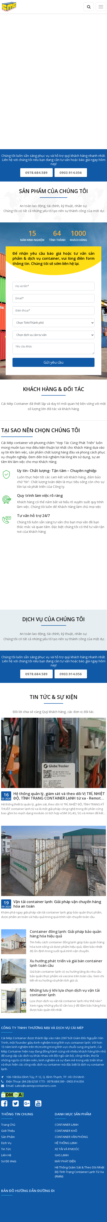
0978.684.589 (36, 172)
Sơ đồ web (8, 1161)
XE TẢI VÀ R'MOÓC (67, 1149)
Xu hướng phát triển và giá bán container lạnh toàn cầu (66, 963)
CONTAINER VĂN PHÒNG (71, 1137)
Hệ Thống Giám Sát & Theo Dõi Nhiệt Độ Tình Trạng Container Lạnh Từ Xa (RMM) (79, 1171)
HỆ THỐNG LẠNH (66, 1143)
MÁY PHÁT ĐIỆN (65, 1161)
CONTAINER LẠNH (66, 1125)
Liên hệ (6, 1155)
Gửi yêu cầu (53, 362)
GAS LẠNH (62, 1155)
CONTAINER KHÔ (66, 1131)
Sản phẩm (8, 1137)
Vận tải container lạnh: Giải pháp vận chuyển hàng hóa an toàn (57, 904)
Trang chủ (8, 1125)
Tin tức (6, 1149)
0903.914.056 (71, 172)
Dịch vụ (6, 1143)
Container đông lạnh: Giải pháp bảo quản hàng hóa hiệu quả (65, 934)
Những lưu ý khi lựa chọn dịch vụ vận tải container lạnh (65, 992)
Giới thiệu (8, 1131)
